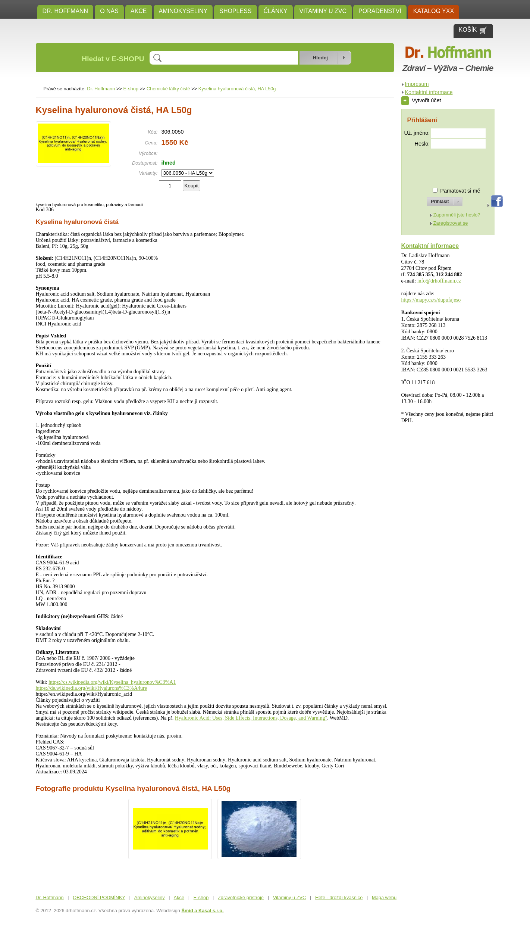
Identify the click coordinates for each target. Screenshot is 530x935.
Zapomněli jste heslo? (456, 215)
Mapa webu (384, 897)
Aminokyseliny (183, 11)
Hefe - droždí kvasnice (339, 897)
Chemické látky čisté (168, 88)
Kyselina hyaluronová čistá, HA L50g (237, 88)
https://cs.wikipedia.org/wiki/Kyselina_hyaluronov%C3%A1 (112, 682)
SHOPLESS (235, 11)
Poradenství (379, 11)
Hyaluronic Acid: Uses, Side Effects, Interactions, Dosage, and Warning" (251, 718)
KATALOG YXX (433, 11)
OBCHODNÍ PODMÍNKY (99, 897)
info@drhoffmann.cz (439, 281)
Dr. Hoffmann (65, 11)
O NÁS (109, 11)
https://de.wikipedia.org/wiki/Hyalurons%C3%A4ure (91, 688)
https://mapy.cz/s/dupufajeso (431, 300)
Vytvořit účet (421, 100)
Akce (139, 11)
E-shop (130, 88)
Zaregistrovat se (450, 223)
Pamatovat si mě (460, 191)
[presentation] (438, 165)
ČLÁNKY (276, 11)
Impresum (417, 84)
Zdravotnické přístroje (241, 897)
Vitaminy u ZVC (323, 11)
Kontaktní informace (429, 92)
